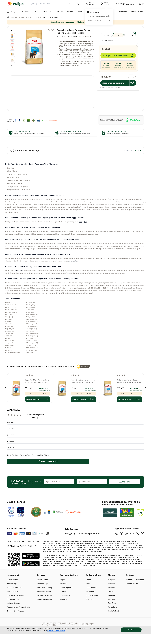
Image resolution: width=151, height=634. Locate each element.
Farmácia (59, 12)
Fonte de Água (92, 595)
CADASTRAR (124, 482)
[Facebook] (121, 533)
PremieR (111, 588)
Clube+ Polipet (137, 12)
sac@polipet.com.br (90, 533)
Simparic (111, 584)
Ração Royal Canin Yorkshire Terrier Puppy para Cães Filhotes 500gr (83, 381)
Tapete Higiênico (66, 588)
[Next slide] (146, 388)
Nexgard (111, 580)
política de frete (73, 261)
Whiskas (111, 599)
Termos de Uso (132, 584)
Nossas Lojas (12, 584)
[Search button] (70, 4)
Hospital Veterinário (44, 595)
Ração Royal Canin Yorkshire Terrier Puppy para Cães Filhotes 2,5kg (37, 381)
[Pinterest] (126, 533)
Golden (111, 591)
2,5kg (85, 222)
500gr (106, 35)
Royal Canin (19, 270)
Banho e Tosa (42, 580)
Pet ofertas (122, 12)
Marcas (70, 12)
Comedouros (65, 595)
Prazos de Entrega (14, 588)
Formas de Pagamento (16, 595)
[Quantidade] (131, 76)
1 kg (118, 35)
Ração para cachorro (35, 17)
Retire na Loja (42, 584)
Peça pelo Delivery (44, 588)
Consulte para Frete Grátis (37, 394)
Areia (88, 584)
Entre (122, 4)
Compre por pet (16, 17)
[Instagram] (116, 533)
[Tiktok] (137, 533)
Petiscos (63, 584)
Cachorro (25, 12)
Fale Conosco (12, 591)
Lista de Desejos (13, 603)
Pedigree (111, 595)
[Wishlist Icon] (78, 4)
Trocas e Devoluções (15, 611)
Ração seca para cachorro (52, 17)
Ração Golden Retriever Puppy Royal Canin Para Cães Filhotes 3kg (129, 381)
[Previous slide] (5, 388)
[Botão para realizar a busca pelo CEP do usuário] (109, 21)
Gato (36, 12)
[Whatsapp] (132, 533)
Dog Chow (112, 603)
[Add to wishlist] (52, 30)
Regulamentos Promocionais (18, 607)
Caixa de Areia (91, 588)
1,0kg (80, 222)
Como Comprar (13, 599)
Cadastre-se (129, 4)
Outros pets (46, 12)
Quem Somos (12, 580)
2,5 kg (130, 35)
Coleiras (63, 591)
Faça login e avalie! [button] (48, 461)
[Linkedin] (142, 533)
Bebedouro (90, 591)
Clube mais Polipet (44, 599)
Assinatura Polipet (44, 591)
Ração (62, 580)
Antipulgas (64, 599)
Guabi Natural (113, 611)
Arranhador (90, 599)
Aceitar (131, 630)
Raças (79, 12)
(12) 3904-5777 (71, 533)
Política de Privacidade (135, 580)
